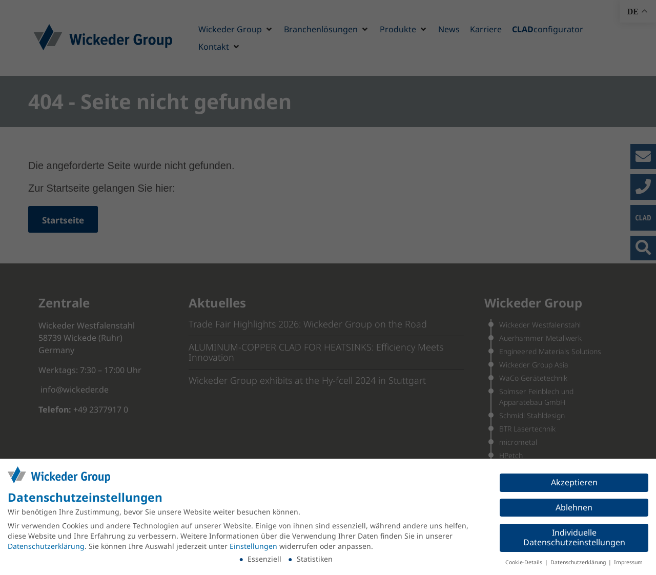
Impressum (628, 562)
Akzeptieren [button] (574, 482)
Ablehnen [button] (574, 507)
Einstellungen (253, 546)
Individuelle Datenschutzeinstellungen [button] (574, 537)
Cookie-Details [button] (524, 562)
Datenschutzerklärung (46, 546)
